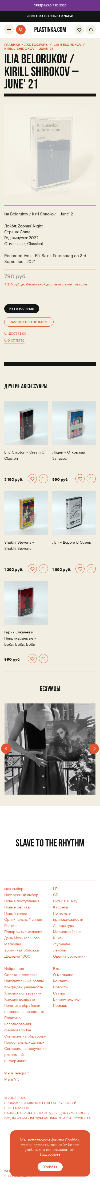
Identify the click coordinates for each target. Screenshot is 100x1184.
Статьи (59, 993)
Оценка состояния (69, 956)
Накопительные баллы (24, 981)
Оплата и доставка (21, 975)
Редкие (10, 925)
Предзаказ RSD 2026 (50, 5)
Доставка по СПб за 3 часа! (50, 16)
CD (55, 895)
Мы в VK (11, 1079)
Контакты (61, 981)
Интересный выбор (21, 895)
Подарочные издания (23, 932)
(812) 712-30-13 (72, 1113)
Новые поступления (21, 901)
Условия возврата (19, 999)
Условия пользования (23, 993)
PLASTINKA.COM (16, 1108)
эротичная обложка (21, 950)
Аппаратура (63, 925)
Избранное (14, 968)
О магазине (63, 975)
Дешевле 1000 (17, 956)
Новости (60, 987)
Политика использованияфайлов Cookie (17, 1024)
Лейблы (60, 950)
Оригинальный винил (23, 919)
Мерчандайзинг (67, 932)
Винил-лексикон (67, 999)
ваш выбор (13, 889)
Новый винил (15, 913)
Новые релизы (17, 907)
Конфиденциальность (23, 987)
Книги (58, 938)
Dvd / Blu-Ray (65, 901)
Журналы (61, 944)
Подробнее (50, 1154)
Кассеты (60, 907)
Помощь (60, 1005)
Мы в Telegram (16, 1073)
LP (55, 889)
